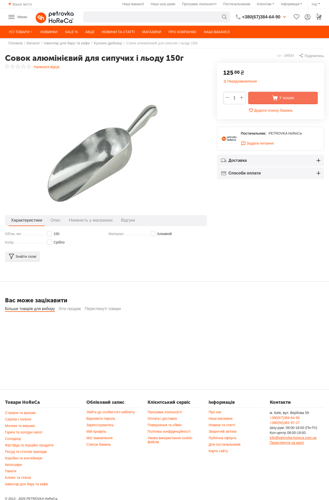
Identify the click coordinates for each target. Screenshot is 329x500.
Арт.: (281, 55)
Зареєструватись (100, 425)
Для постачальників (224, 444)
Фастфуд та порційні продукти (29, 445)
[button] (312, 55)
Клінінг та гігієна (18, 478)
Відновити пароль (100, 418)
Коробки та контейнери (23, 458)
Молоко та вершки (20, 426)
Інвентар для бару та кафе (26, 484)
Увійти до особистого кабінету (110, 412)
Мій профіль (96, 431)
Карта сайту (218, 451)
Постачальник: (254, 134)
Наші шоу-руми (163, 4)
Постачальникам (237, 4)
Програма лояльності (200, 4)
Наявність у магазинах (76, 220)
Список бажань (98, 444)
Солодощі (13, 439)
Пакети (10, 471)
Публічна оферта (222, 438)
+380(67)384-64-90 (285, 418)
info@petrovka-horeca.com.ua (293, 438)
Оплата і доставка (162, 418)
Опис (47, 220)
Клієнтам (265, 4)
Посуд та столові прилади (26, 452)
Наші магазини (220, 418)
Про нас (215, 412)
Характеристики (23, 220)
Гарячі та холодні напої (23, 432)
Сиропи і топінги (18, 419)
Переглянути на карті (287, 443)
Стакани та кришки (20, 413)
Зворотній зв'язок (222, 431)
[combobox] (157, 16)
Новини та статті (222, 425)
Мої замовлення (99, 438)
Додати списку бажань (270, 110)
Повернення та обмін (165, 425)
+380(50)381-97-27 (285, 423)
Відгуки (106, 220)
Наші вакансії (134, 4)
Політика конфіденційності (169, 431)
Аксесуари (13, 465)
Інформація (290, 4)
